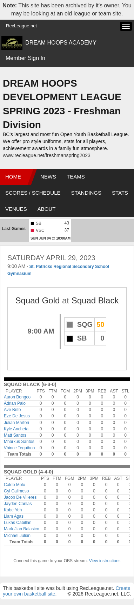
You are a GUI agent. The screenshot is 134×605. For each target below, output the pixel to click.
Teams (76, 177)
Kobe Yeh (13, 509)
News (48, 177)
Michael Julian (17, 535)
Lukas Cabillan (18, 522)
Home (13, 177)
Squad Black (95, 300)
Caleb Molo (14, 484)
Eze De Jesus (17, 416)
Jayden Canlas (18, 503)
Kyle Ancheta (16, 428)
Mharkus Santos (19, 441)
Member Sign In (25, 58)
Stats (120, 193)
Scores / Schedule (33, 193)
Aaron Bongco (17, 397)
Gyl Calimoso (16, 491)
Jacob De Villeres (20, 497)
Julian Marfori (16, 422)
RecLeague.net (21, 25)
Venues (16, 209)
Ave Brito (12, 409)
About (47, 209)
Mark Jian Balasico (21, 528)
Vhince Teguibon (19, 447)
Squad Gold (37, 300)
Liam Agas (14, 516)
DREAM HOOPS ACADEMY (60, 43)
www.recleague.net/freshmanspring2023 (47, 155)
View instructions (105, 560)
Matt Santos (15, 435)
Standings (86, 193)
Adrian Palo (15, 403)
